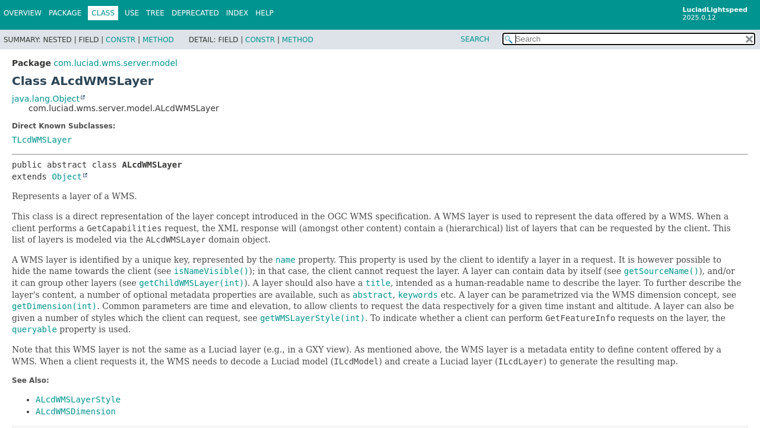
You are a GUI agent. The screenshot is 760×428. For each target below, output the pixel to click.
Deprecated (195, 13)
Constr (120, 40)
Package (65, 13)
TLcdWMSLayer (42, 139)
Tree (155, 13)
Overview (23, 13)
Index (237, 13)
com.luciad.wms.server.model (115, 63)
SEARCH (475, 39)
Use (132, 13)
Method (158, 40)
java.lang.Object (46, 98)
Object (67, 176)
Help (264, 13)
